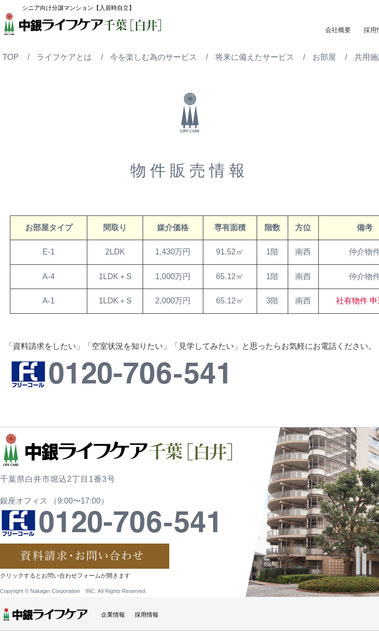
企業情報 (113, 614)
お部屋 (324, 57)
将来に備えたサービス (254, 57)
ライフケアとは (64, 57)
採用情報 (146, 614)
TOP (10, 57)
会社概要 (338, 30)
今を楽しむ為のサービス (153, 57)
